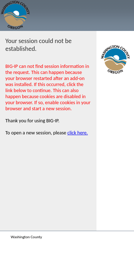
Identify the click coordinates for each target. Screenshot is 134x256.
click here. (78, 133)
